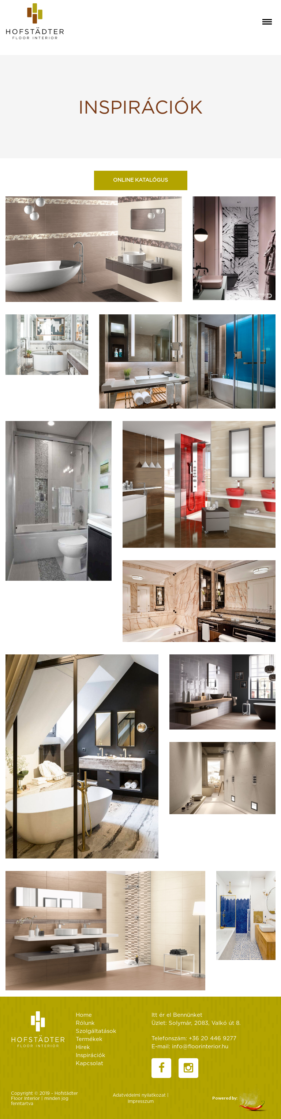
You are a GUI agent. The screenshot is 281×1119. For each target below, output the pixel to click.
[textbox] (140, 106)
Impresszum (141, 1101)
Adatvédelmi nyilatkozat (139, 1095)
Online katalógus (140, 180)
